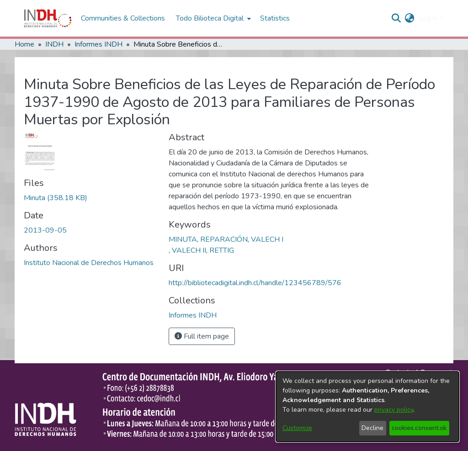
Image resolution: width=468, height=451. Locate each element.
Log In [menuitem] (428, 18)
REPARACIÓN (224, 239)
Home (24, 44)
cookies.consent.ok (419, 428)
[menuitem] (409, 18)
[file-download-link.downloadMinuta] (55, 198)
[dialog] (367, 406)
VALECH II (189, 250)
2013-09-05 (45, 230)
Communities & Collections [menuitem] (123, 18)
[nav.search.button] (396, 18)
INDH (54, 44)
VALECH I (267, 239)
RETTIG (221, 250)
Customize (297, 428)
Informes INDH (98, 44)
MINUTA (183, 239)
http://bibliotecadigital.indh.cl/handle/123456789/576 (255, 283)
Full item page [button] (202, 336)
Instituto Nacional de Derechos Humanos (89, 263)
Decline (372, 428)
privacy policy (393, 409)
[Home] (48, 18)
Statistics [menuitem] (275, 18)
